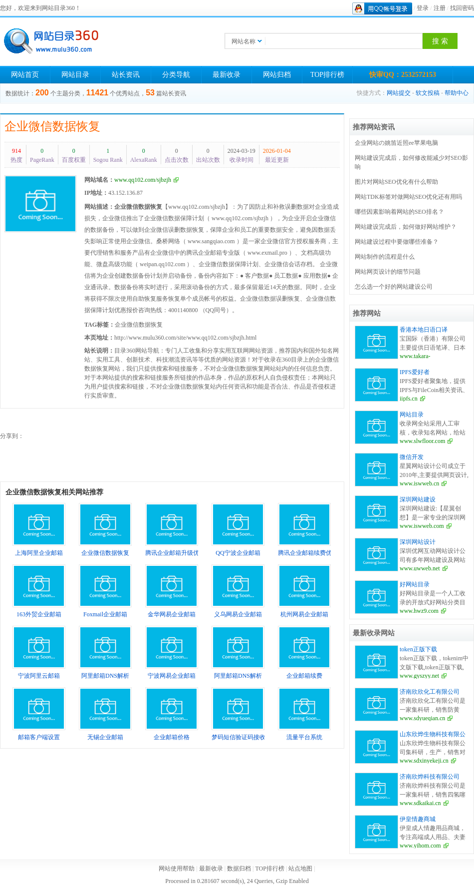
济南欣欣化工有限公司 (430, 691)
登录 (423, 7)
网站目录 (75, 74)
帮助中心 (457, 92)
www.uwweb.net (420, 568)
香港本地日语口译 (424, 329)
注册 (440, 7)
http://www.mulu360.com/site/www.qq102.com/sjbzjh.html (185, 337)
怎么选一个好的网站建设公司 (394, 286)
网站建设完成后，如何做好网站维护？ (406, 226)
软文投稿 (428, 92)
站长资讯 (126, 74)
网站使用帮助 (177, 868)
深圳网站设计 (418, 541)
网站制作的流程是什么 (385, 256)
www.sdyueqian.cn (422, 718)
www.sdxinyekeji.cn (424, 760)
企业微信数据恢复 (52, 126)
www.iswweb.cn (419, 483)
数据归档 (239, 868)
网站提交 (399, 92)
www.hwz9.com (419, 610)
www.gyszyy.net (419, 675)
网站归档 (277, 74)
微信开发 (412, 456)
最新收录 (226, 74)
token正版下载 (418, 649)
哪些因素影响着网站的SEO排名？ (399, 211)
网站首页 (25, 74)
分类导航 (176, 74)
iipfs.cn (409, 398)
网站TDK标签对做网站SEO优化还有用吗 (408, 196)
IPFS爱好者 (415, 372)
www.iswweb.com (422, 525)
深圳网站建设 (418, 499)
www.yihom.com (420, 845)
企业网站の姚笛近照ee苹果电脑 (396, 142)
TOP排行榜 (327, 74)
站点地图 (300, 868)
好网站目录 (415, 584)
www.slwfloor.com (422, 441)
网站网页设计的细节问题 (388, 271)
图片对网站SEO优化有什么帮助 (396, 181)
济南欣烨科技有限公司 (430, 776)
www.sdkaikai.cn (420, 803)
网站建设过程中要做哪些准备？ (397, 241)
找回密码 (462, 7)
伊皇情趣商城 (418, 819)
